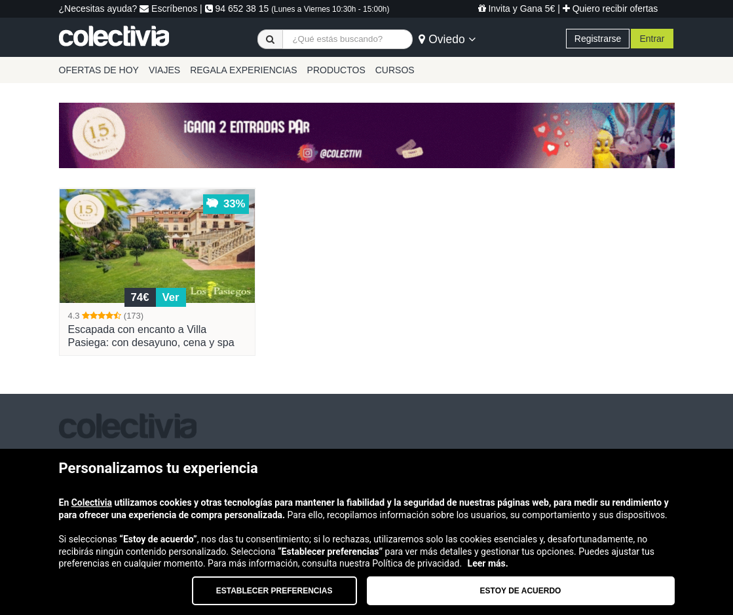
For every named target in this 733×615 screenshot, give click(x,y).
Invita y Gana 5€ (516, 8)
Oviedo (447, 39)
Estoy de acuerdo (520, 590)
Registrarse (598, 38)
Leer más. (488, 563)
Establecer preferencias (274, 590)
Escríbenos (168, 8)
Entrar (651, 38)
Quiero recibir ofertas (610, 8)
